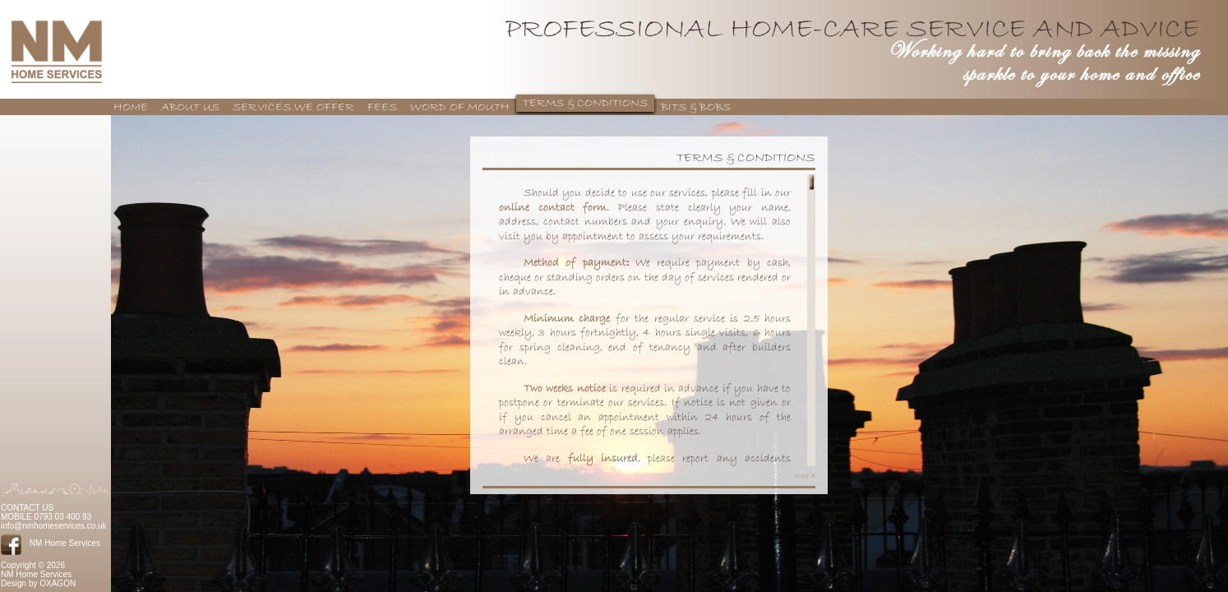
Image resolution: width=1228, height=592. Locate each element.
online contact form (553, 208)
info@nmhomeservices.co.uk (54, 525)
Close (804, 475)
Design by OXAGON (38, 583)
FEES (382, 107)
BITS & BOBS (696, 107)
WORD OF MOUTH (460, 107)
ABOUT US (190, 107)
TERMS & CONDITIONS (585, 103)
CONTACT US (27, 507)
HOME (130, 107)
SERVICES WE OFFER (293, 107)
